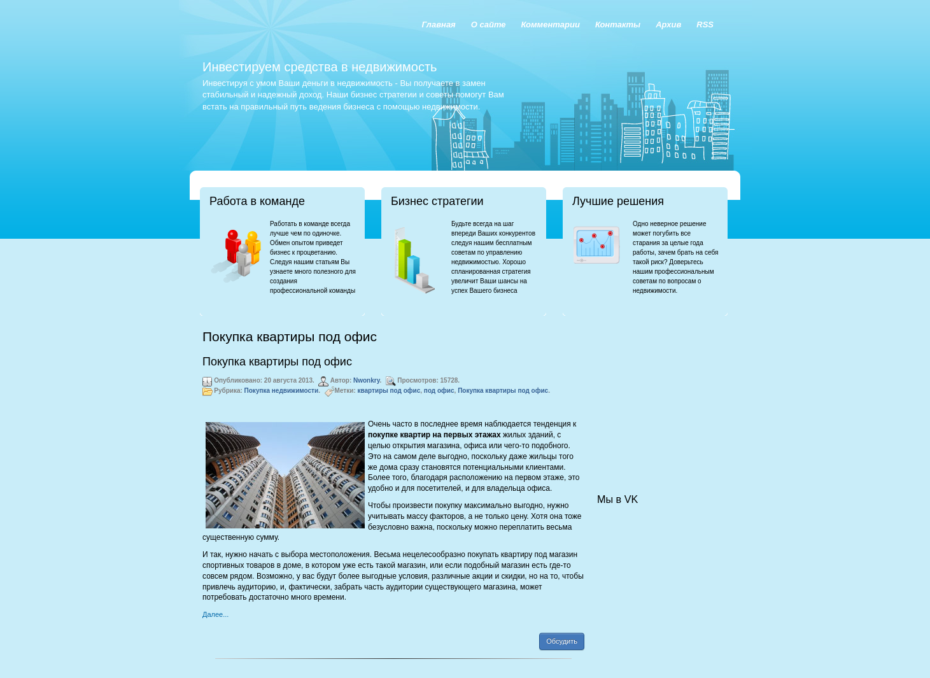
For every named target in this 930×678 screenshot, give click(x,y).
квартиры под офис (389, 390)
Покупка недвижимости (281, 390)
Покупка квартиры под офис (277, 361)
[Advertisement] (660, 392)
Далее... (215, 614)
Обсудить (561, 641)
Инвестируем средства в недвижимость (319, 67)
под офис (439, 390)
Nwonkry (366, 380)
